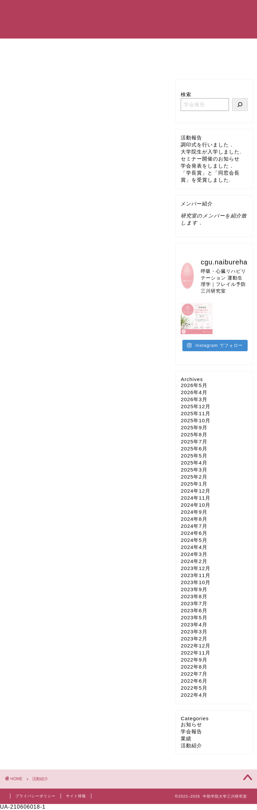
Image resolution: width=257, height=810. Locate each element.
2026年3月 (194, 399)
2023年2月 (194, 638)
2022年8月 (194, 667)
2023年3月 (194, 631)
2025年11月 (195, 413)
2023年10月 (195, 582)
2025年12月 (195, 406)
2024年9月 (194, 512)
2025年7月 (194, 441)
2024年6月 (194, 533)
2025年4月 (194, 462)
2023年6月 (194, 610)
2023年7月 (194, 603)
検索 (186, 94)
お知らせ (191, 724)
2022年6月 (194, 681)
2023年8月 (194, 596)
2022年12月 (195, 645)
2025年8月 (194, 434)
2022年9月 (194, 660)
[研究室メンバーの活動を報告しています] (240, 104)
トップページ (31, 47)
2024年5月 (194, 540)
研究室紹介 (77, 47)
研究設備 (222, 47)
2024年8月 (194, 519)
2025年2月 (194, 477)
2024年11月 (195, 498)
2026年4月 (194, 392)
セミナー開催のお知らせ (210, 159)
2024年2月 (194, 561)
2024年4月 (194, 547)
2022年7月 (194, 674)
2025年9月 (194, 427)
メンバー (118, 47)
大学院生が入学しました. (211, 151)
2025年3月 (194, 470)
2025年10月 (195, 420)
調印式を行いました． (207, 144)
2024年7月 (194, 526)
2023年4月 (194, 624)
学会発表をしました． (207, 166)
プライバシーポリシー (35, 796)
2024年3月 (194, 554)
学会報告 (191, 731)
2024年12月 (195, 491)
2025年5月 (194, 455)
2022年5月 (194, 688)
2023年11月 (195, 575)
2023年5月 (194, 617)
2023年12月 (195, 568)
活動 (189, 47)
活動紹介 (191, 745)
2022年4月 (194, 695)
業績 (186, 738)
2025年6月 (194, 448)
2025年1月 (194, 484)
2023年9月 (194, 589)
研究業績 (156, 47)
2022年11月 (195, 653)
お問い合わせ (31, 62)
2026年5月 (194, 385)
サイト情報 (76, 796)
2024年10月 (195, 505)
